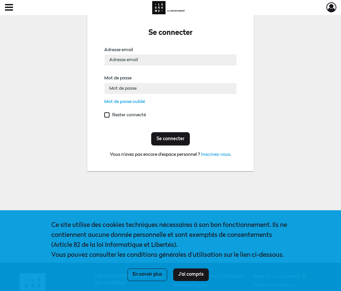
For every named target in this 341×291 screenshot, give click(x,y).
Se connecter (170, 139)
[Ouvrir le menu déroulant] (9, 8)
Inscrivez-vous (215, 154)
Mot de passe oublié (124, 101)
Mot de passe (118, 78)
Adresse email (118, 50)
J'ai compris (191, 274)
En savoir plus (147, 274)
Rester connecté (129, 115)
